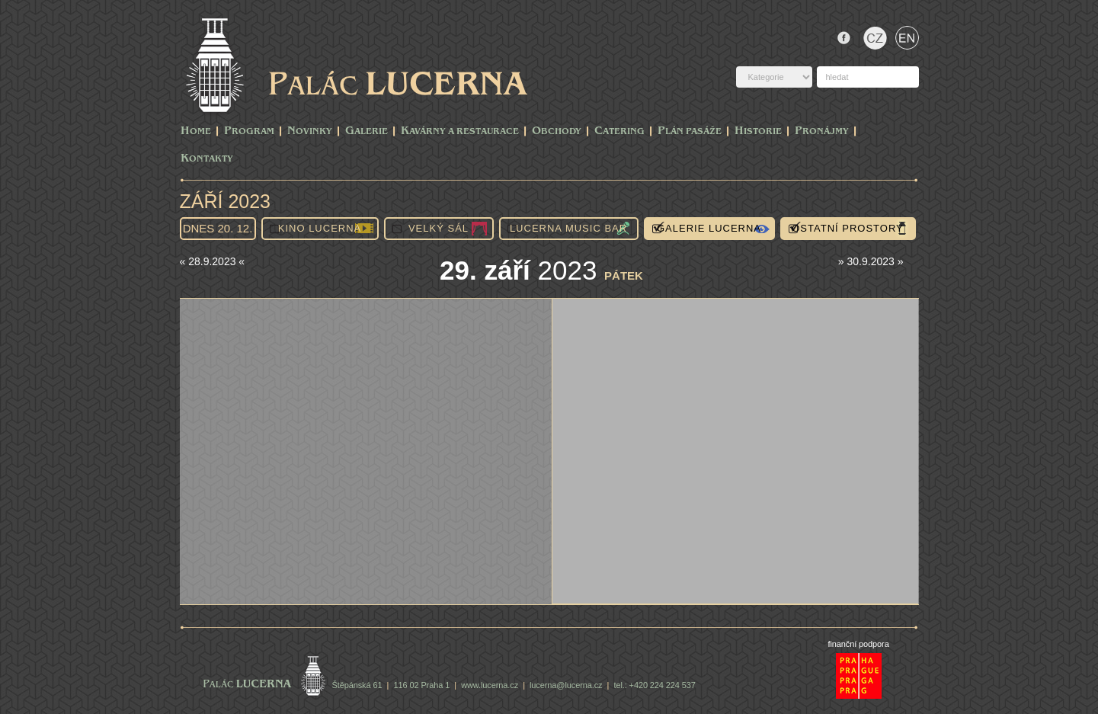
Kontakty (207, 159)
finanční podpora (858, 643)
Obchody (556, 131)
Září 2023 (225, 201)
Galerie (366, 131)
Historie (758, 131)
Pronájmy (822, 131)
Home (196, 131)
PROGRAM (249, 131)
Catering (619, 131)
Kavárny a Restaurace (460, 131)
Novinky (309, 131)
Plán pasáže (690, 131)
